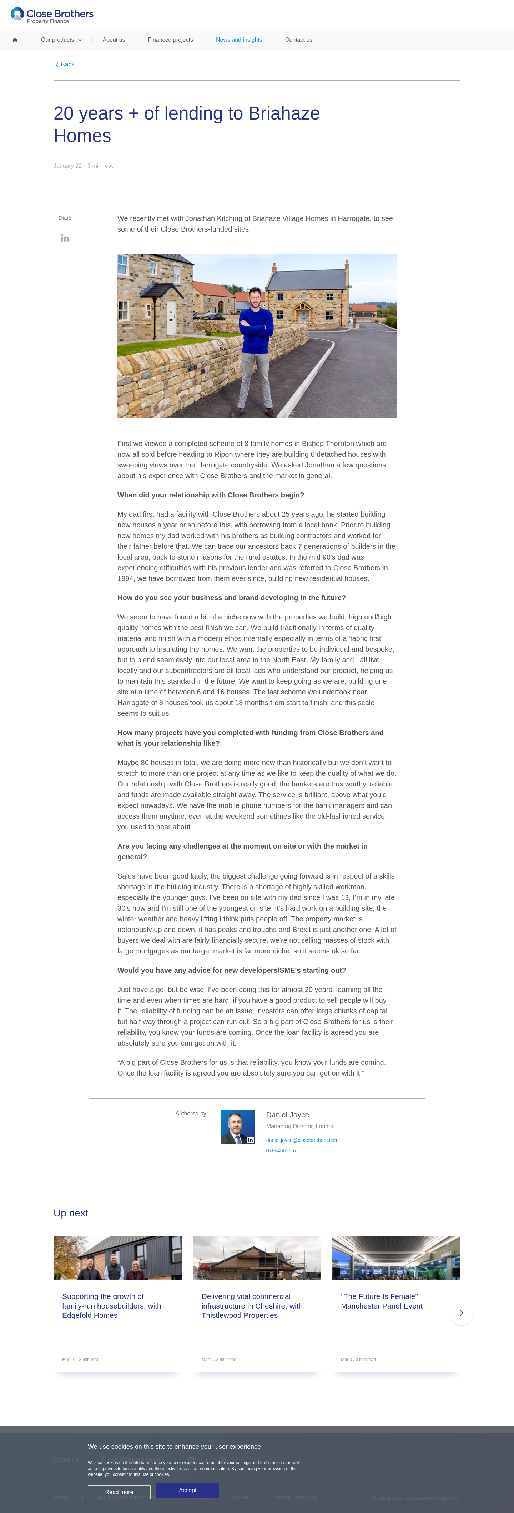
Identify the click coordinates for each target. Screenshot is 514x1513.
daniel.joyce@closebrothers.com (302, 1140)
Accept (188, 1497)
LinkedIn (65, 238)
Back (68, 64)
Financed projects (170, 40)
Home (15, 40)
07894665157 (281, 1150)
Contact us (298, 40)
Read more (119, 1497)
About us (113, 40)
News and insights (239, 40)
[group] (117, 1313)
